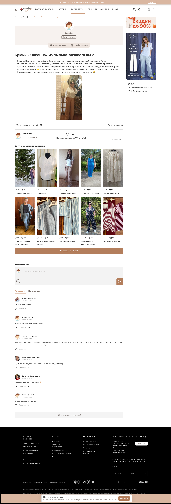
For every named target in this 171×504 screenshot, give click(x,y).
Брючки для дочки (67, 193)
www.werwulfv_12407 (31, 357)
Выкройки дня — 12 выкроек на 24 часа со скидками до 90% (81, 2)
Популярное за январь (89, 452)
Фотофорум (27, 17)
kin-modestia (27, 317)
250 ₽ (131, 84)
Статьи (56, 437)
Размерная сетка (40, 482)
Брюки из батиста (111, 193)
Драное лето (42, 193)
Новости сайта (58, 450)
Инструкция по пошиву (61, 453)
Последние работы (90, 441)
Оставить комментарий (68, 415)
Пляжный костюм (67, 241)
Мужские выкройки (31, 447)
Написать (141, 443)
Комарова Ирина (29, 336)
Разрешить (124, 498)
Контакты (27, 482)
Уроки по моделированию (58, 446)
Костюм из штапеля (90, 193)
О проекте (56, 441)
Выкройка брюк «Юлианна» (140, 87)
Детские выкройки (30, 450)
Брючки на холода (23, 193)
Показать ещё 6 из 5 (68, 251)
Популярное (28, 453)
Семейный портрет (112, 241)
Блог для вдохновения (61, 457)
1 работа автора (81, 45)
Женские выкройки (31, 443)
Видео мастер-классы (31, 463)
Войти (152, 2)
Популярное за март (91, 444)
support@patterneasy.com (128, 482)
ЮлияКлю (27, 134)
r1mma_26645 (28, 395)
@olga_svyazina (29, 298)
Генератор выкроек (31, 460)
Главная (18, 17)
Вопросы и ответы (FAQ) (59, 482)
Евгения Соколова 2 (31, 376)
